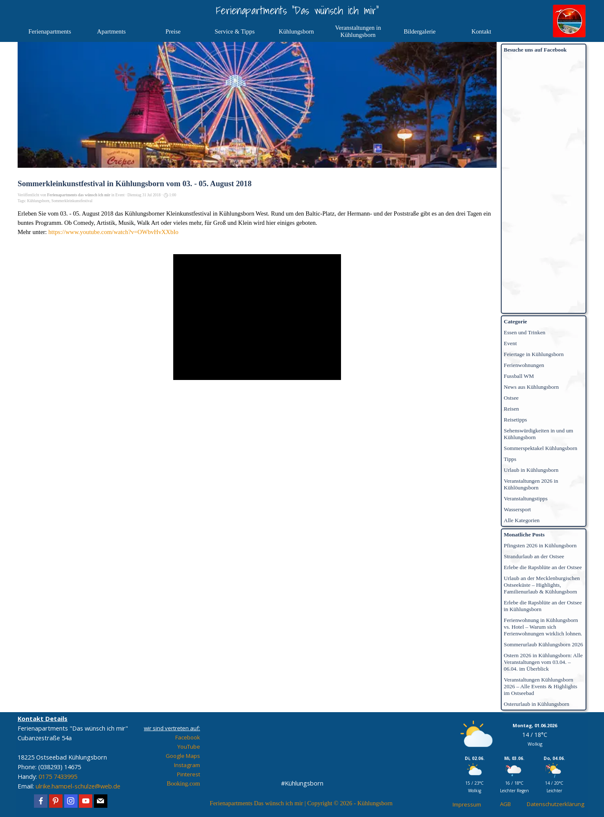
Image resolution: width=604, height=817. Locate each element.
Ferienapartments (50, 31)
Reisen (511, 409)
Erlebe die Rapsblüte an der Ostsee (543, 567)
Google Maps (183, 756)
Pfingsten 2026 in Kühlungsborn (540, 545)
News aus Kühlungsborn (531, 387)
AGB (505, 804)
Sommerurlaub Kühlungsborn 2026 (543, 644)
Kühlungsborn (38, 201)
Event (510, 343)
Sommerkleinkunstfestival (71, 201)
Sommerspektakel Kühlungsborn (540, 448)
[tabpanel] (76, 757)
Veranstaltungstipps (525, 498)
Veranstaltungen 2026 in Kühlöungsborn (531, 484)
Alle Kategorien (522, 520)
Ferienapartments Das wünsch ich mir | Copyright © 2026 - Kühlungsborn (301, 803)
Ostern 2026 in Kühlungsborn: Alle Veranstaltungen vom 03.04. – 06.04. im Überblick (543, 662)
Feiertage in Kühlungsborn (534, 354)
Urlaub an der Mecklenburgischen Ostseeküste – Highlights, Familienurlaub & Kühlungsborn (542, 585)
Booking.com (183, 783)
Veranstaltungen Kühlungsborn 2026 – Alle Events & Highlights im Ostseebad (540, 686)
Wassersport (517, 509)
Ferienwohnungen (524, 365)
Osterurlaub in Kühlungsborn (536, 704)
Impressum (467, 804)
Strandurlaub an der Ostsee (534, 556)
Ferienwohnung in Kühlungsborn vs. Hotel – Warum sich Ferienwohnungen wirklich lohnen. (543, 627)
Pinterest (188, 774)
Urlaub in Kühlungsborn (531, 470)
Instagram (187, 765)
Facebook (187, 737)
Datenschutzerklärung (555, 804)
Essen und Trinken (524, 332)
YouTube (188, 746)
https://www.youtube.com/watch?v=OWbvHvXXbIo (113, 232)
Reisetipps (515, 419)
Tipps (510, 459)
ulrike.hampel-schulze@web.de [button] (78, 786)
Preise (173, 31)
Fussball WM (519, 376)
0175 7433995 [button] (58, 776)
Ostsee (511, 398)
